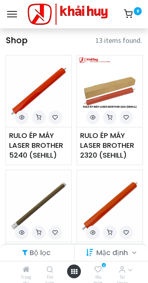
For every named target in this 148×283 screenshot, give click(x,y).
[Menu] (12, 14)
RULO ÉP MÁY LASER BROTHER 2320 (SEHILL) (107, 145)
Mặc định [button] (113, 252)
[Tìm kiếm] (50, 269)
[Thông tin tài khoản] (122, 269)
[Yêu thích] (98, 269)
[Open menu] (74, 271)
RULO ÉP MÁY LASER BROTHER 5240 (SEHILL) (36, 145)
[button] (21, 116)
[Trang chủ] (26, 269)
